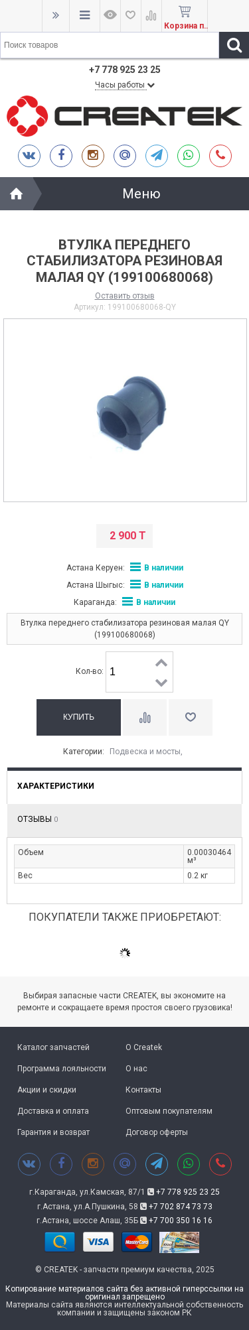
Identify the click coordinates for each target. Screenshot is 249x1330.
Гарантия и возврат (53, 1132)
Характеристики (55, 786)
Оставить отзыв (125, 295)
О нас (136, 1068)
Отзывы (37, 819)
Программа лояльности (61, 1068)
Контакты (143, 1090)
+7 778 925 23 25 (188, 1192)
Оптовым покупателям (168, 1111)
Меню (141, 194)
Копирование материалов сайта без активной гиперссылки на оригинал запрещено (124, 1292)
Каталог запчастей (53, 1047)
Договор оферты (156, 1132)
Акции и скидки (46, 1090)
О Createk (143, 1047)
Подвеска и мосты (145, 751)
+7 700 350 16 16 (180, 1220)
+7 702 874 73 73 (180, 1206)
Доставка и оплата (53, 1111)
